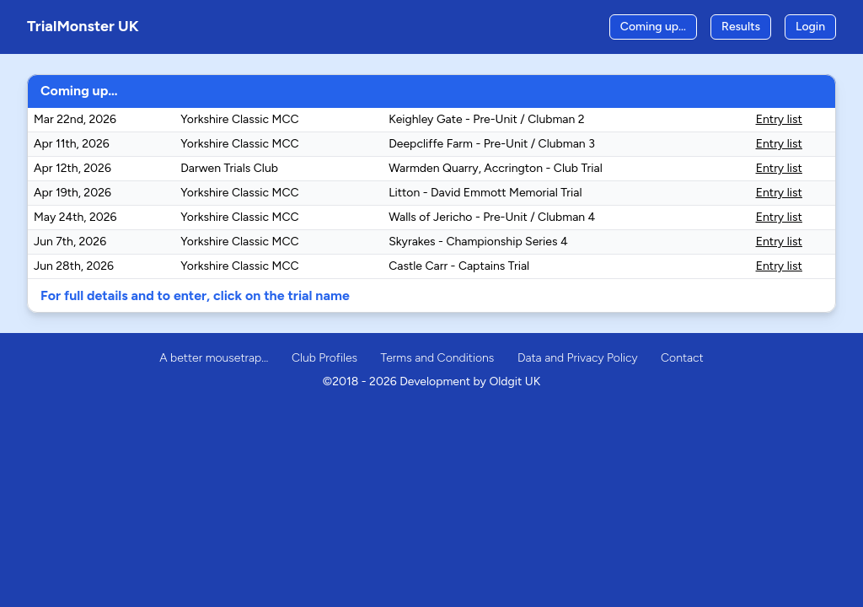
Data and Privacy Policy (577, 358)
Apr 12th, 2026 (72, 168)
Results (740, 26)
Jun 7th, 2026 (70, 241)
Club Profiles (324, 358)
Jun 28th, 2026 (74, 266)
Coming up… (653, 26)
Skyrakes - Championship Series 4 (478, 241)
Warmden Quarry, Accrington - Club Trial (496, 168)
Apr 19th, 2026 (72, 192)
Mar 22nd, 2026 (75, 119)
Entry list (779, 119)
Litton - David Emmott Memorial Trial (485, 192)
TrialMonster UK (83, 26)
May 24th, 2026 (75, 217)
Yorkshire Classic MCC (239, 119)
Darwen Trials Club (229, 168)
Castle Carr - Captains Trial (459, 266)
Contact (682, 358)
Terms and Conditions (438, 358)
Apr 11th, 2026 (72, 144)
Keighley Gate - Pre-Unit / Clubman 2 (486, 119)
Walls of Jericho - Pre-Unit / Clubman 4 (492, 217)
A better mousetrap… (213, 358)
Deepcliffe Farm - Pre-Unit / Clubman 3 (492, 144)
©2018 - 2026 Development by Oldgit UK (431, 381)
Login (810, 26)
